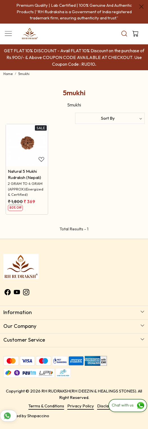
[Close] (141, 6)
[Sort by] (110, 118)
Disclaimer (107, 405)
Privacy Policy (80, 405)
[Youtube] (17, 293)
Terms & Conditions (46, 405)
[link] (124, 33)
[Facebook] (7, 293)
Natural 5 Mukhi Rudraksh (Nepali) (24, 174)
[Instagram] (26, 293)
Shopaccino (38, 415)
